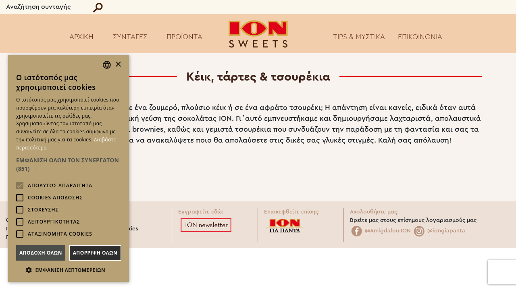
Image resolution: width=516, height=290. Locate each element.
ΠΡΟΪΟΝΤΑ (184, 36)
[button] (68, 164)
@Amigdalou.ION (380, 231)
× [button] (118, 65)
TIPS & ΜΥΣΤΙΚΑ (359, 36)
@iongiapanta (438, 231)
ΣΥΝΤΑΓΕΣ (130, 36)
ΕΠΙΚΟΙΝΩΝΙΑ (420, 36)
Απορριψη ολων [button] (95, 252)
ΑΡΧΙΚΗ (81, 36)
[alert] (68, 168)
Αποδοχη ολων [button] (40, 252)
